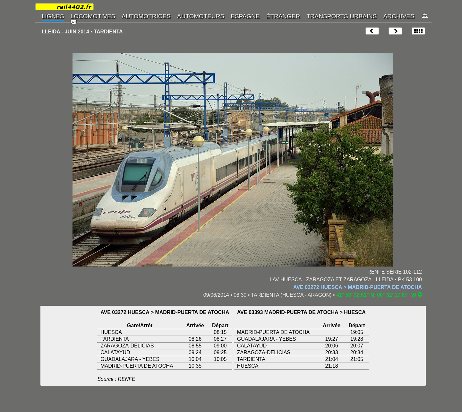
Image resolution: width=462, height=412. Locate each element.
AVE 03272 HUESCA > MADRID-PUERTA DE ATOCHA (357, 287)
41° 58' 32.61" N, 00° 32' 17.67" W (376, 295)
